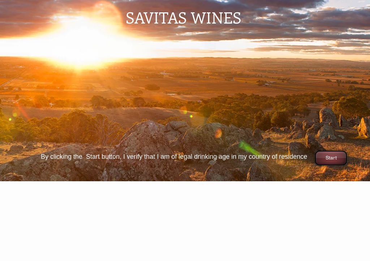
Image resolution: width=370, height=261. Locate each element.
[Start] (331, 158)
